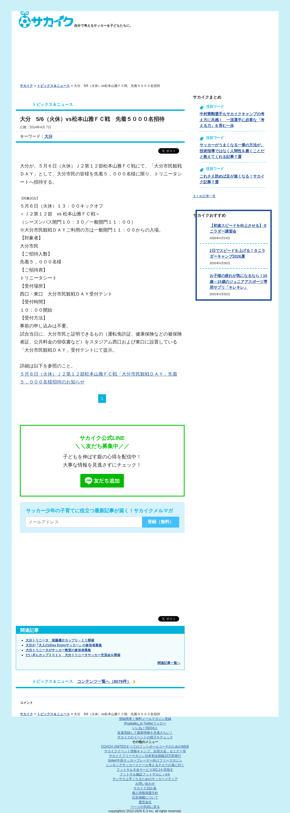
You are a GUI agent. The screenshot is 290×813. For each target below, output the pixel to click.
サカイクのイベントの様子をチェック (145, 737)
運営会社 (145, 802)
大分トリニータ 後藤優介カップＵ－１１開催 (60, 640)
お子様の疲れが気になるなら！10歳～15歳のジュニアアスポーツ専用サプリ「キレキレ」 (238, 281)
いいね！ (145, 728)
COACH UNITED (145, 746)
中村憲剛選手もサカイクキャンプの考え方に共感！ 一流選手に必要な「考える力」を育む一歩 (232, 120)
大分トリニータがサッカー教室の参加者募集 (58, 650)
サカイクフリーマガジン (145, 756)
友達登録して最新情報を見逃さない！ (145, 733)
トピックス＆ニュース (53, 86)
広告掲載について (145, 797)
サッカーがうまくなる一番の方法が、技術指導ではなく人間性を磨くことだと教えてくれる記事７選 (232, 151)
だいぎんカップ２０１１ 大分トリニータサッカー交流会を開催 (73, 655)
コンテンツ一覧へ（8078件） (104, 681)
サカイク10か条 (145, 788)
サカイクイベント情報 (145, 751)
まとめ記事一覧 (204, 196)
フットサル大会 (145, 770)
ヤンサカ (145, 779)
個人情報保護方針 (145, 793)
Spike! (145, 760)
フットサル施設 (145, 774)
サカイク (26, 86)
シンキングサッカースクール (145, 765)
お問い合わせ (145, 783)
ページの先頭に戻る (145, 807)
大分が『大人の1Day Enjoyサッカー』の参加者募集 (64, 645)
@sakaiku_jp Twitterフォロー (145, 723)
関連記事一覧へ (168, 663)
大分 (48, 136)
